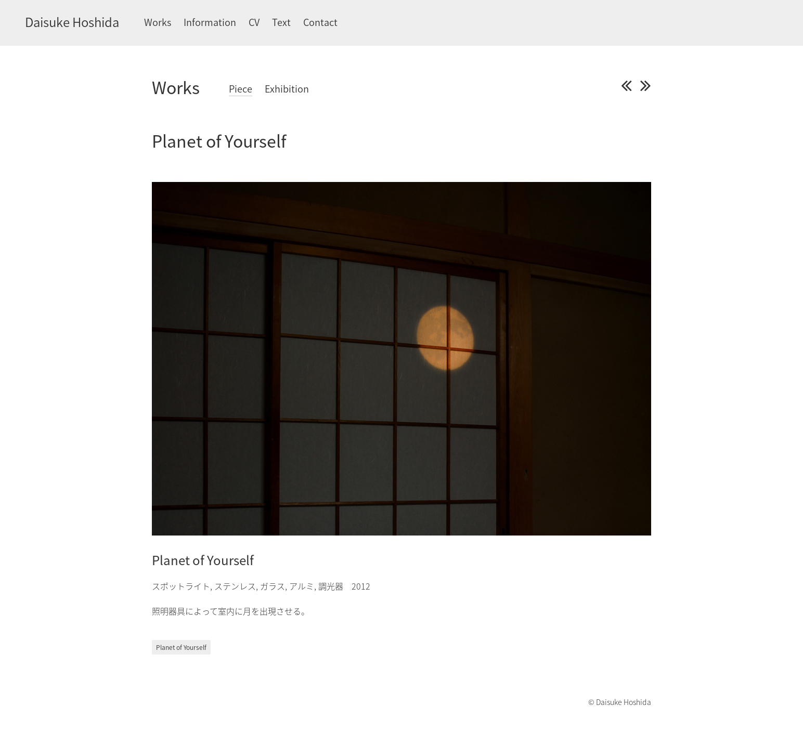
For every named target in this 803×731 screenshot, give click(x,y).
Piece (240, 89)
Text (281, 22)
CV (254, 22)
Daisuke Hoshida (72, 21)
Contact (320, 22)
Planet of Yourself (181, 647)
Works (157, 22)
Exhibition (287, 89)
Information (210, 22)
